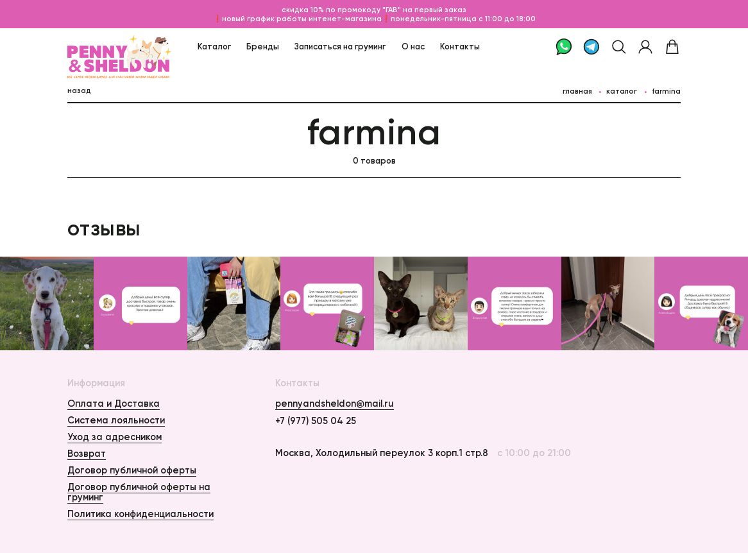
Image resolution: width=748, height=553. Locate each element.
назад (79, 90)
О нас (413, 46)
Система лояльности (116, 420)
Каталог (214, 46)
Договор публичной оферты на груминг (138, 492)
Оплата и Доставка (113, 403)
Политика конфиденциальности (140, 514)
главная (577, 91)
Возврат (86, 453)
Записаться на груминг (340, 46)
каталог (621, 91)
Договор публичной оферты (131, 470)
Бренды (262, 46)
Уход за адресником (114, 437)
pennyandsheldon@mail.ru (334, 403)
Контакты (460, 46)
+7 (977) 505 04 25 (315, 421)
